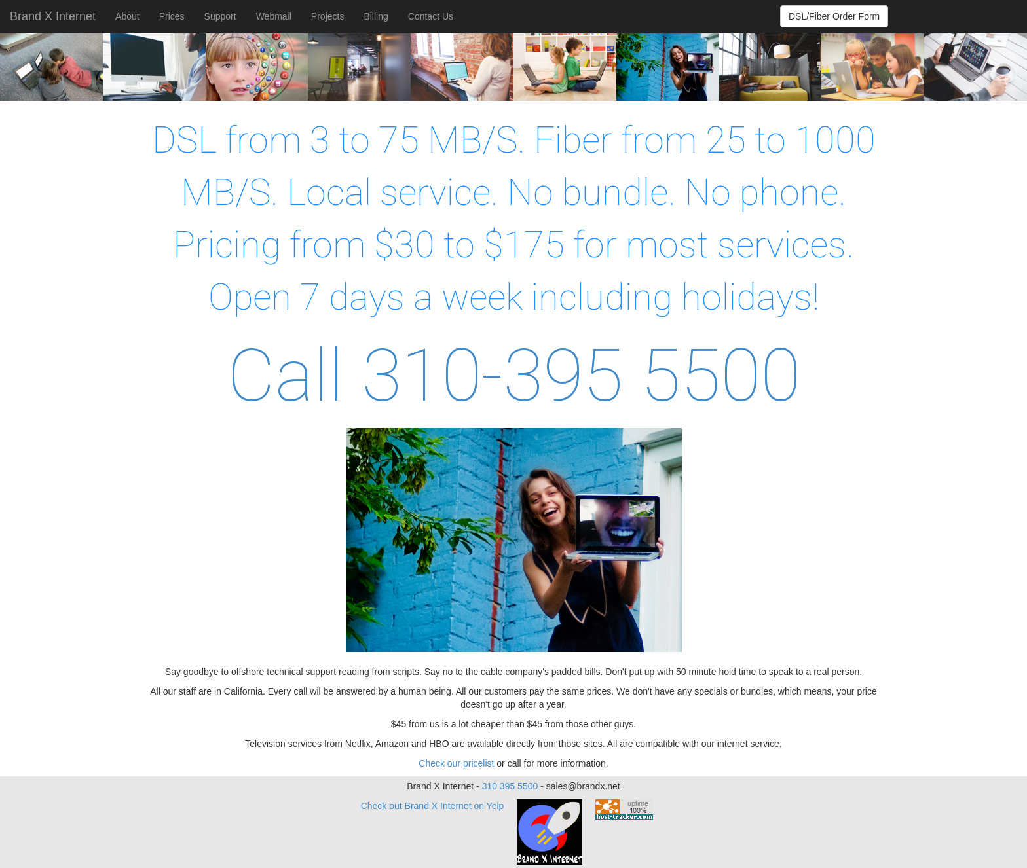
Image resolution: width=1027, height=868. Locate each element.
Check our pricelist (456, 763)
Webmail (273, 16)
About (127, 16)
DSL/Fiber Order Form (834, 16)
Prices (172, 16)
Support (220, 16)
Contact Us (430, 16)
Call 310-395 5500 (513, 375)
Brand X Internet (53, 16)
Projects (328, 16)
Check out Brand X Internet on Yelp (432, 806)
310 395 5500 (510, 786)
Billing (376, 16)
